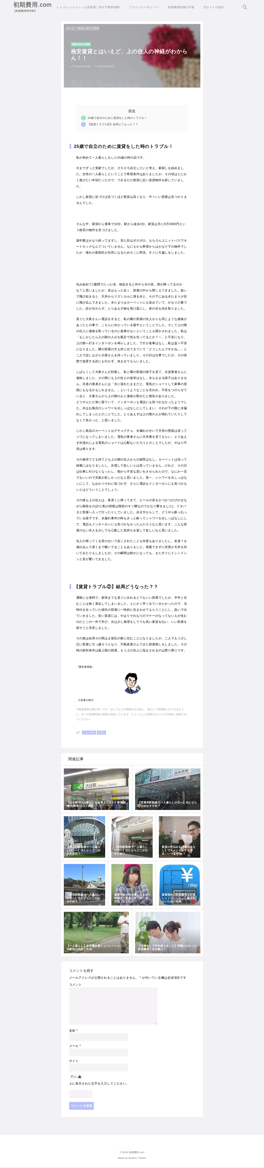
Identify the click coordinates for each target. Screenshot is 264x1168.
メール (75, 1046)
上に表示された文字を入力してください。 (99, 1084)
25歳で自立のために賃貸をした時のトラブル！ (117, 118)
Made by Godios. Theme (132, 1159)
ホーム (70, 29)
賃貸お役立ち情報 (88, 29)
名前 (73, 1031)
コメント (75, 985)
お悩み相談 (89, 733)
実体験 (101, 733)
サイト (74, 1062)
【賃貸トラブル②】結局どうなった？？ (113, 125)
